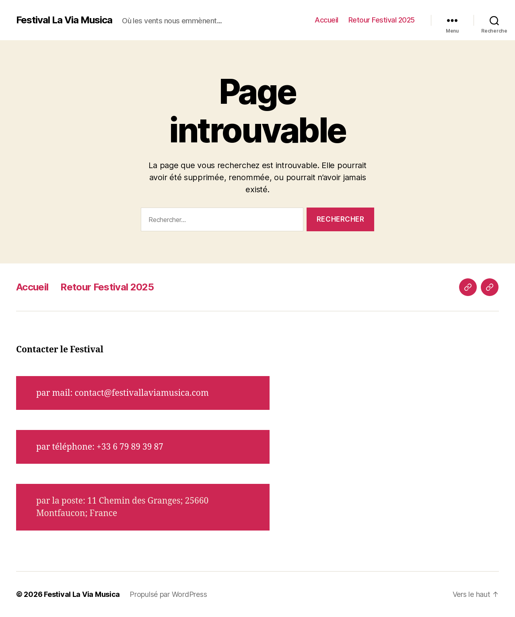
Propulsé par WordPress (168, 594)
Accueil (326, 20)
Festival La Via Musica (64, 20)
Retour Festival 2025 (381, 20)
